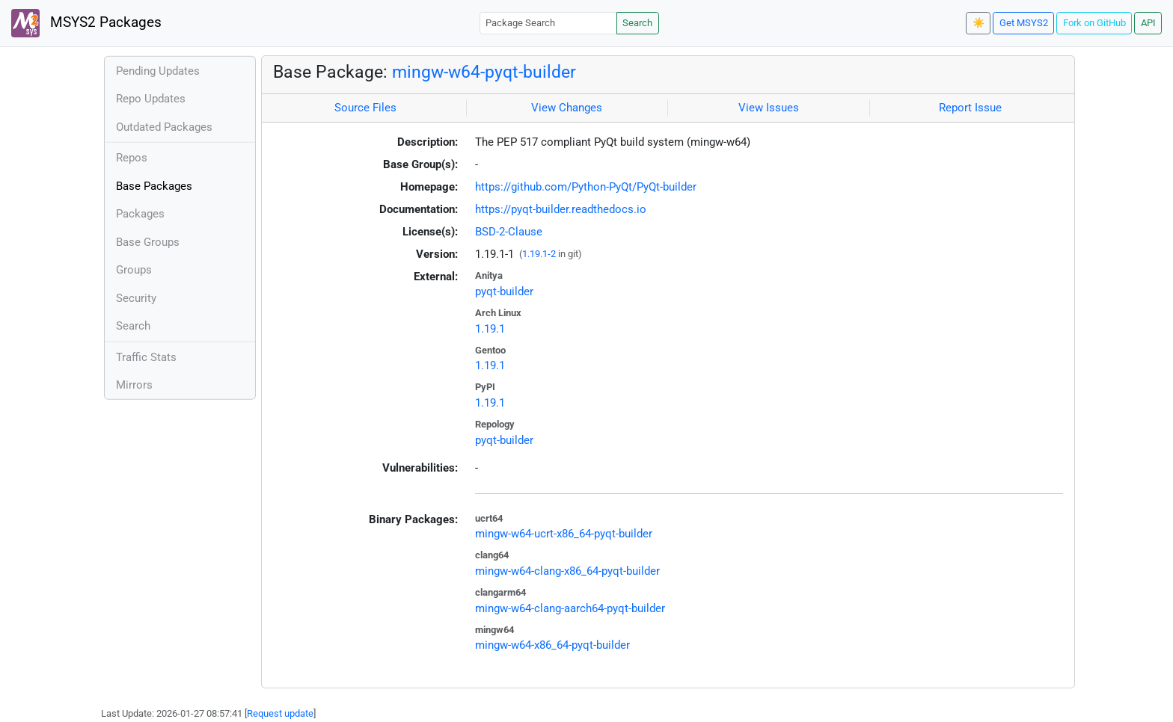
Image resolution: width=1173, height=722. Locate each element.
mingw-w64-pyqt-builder (484, 71)
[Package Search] (548, 23)
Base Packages (154, 186)
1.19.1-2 (539, 253)
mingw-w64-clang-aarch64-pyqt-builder (570, 608)
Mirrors (134, 385)
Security (136, 298)
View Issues (768, 107)
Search (637, 22)
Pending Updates (158, 71)
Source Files (365, 107)
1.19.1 (490, 329)
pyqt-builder (504, 291)
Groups (134, 270)
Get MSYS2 (1023, 22)
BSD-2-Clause (508, 231)
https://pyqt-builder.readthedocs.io (560, 209)
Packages (140, 213)
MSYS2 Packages (86, 23)
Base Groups (148, 242)
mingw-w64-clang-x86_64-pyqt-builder (567, 571)
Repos (131, 157)
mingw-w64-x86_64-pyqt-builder (552, 645)
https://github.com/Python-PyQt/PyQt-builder (585, 187)
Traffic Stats (146, 357)
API (1148, 22)
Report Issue (970, 107)
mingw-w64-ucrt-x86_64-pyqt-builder (563, 533)
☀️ (978, 22)
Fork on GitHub (1094, 22)
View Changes (566, 107)
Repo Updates (151, 98)
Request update (280, 713)
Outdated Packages (164, 127)
